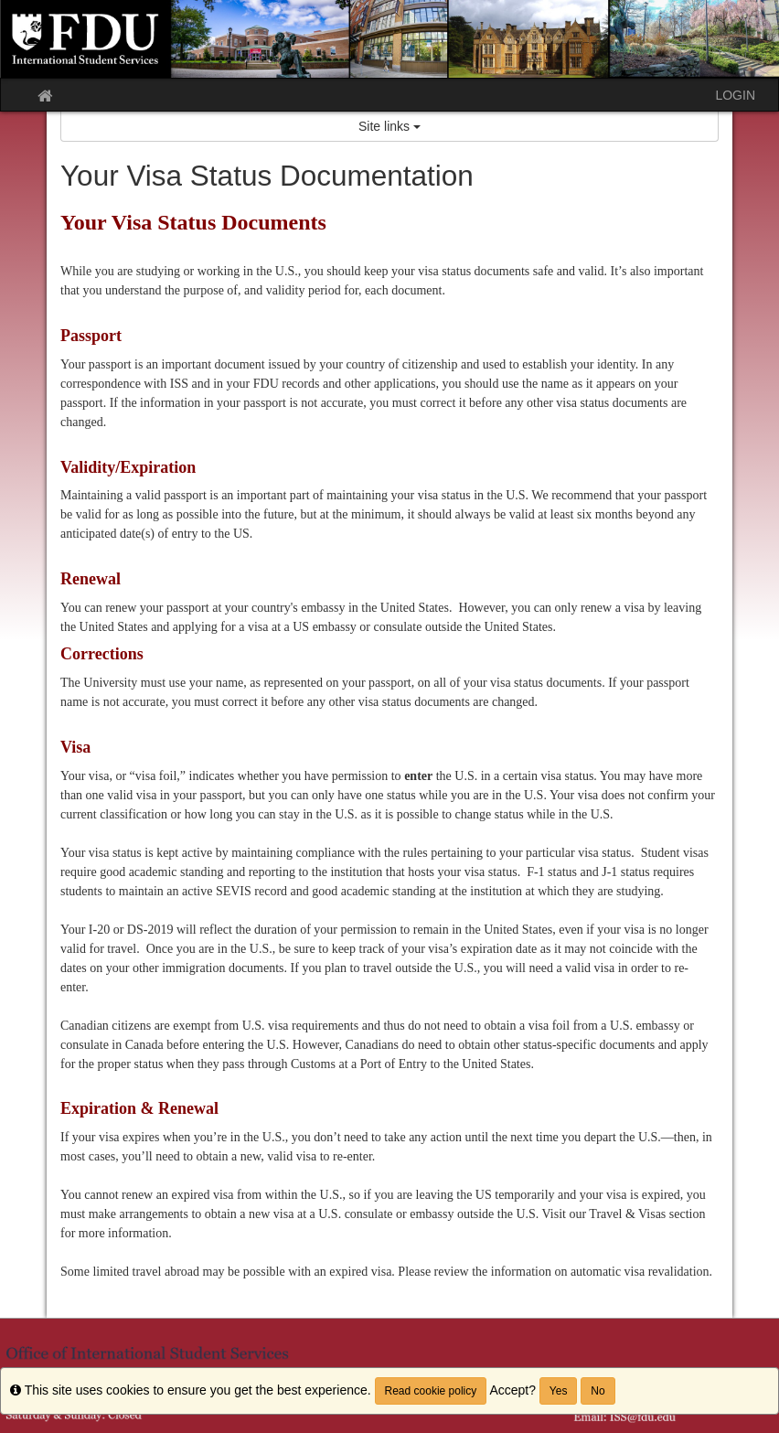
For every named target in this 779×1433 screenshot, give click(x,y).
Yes (559, 1391)
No (597, 1391)
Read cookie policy (431, 1391)
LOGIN (735, 95)
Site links (389, 126)
